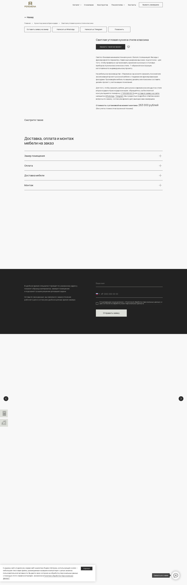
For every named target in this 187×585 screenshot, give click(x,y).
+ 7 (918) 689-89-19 (33, 463)
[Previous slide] (6, 399)
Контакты (132, 5)
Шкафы (99, 557)
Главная (27, 23)
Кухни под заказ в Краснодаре (46, 23)
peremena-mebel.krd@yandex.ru (38, 466)
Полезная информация (141, 557)
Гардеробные (130, 413)
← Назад (29, 17)
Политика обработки (140, 564)
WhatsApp (110, 96)
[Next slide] (181, 399)
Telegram (119, 96)
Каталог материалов (104, 576)
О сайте (135, 572)
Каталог (76, 5)
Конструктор (102, 5)
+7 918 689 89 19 (127, 93)
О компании (89, 5)
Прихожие (100, 564)
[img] (26, 473)
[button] (151, 4)
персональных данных (141, 568)
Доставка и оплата (139, 560)
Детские (31, 413)
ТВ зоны (99, 568)
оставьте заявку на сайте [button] (148, 93)
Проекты (63, 560)
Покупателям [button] (117, 5)
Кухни (77, 413)
